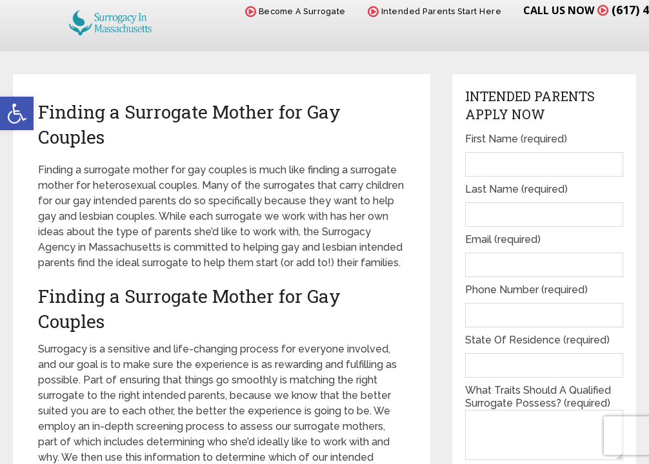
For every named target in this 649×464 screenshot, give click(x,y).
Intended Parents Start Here (435, 11)
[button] (17, 113)
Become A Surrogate (295, 11)
